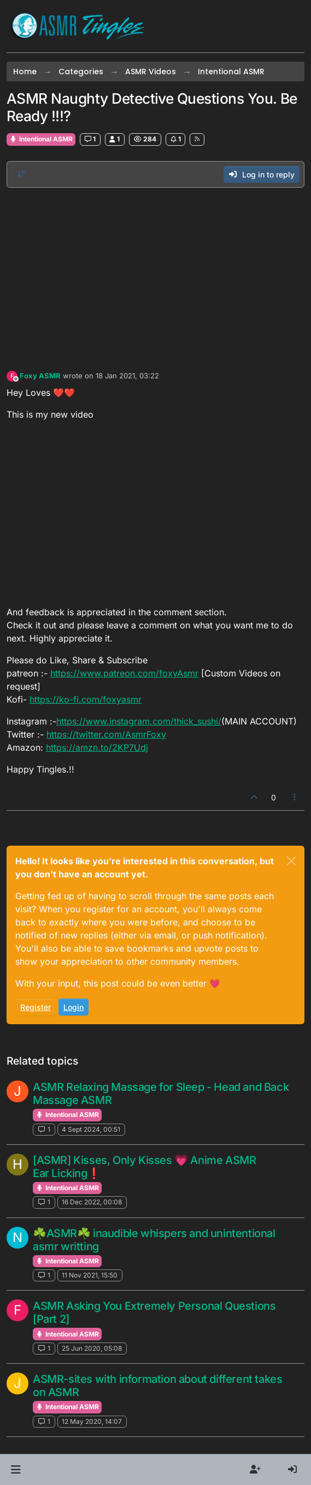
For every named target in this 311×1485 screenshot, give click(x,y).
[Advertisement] (155, 276)
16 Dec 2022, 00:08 (92, 1202)
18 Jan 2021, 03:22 (127, 375)
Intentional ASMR (41, 139)
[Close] (291, 861)
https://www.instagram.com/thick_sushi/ (138, 721)
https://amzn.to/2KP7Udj (97, 747)
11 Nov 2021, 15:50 (90, 1275)
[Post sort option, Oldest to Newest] (21, 174)
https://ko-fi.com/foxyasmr (86, 699)
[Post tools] (295, 797)
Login (73, 1007)
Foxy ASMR (40, 375)
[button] (15, 1470)
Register (35, 1007)
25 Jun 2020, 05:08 (92, 1348)
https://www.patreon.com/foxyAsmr (124, 673)
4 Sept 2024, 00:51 (91, 1129)
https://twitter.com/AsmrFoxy (106, 734)
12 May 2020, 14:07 (92, 1421)
